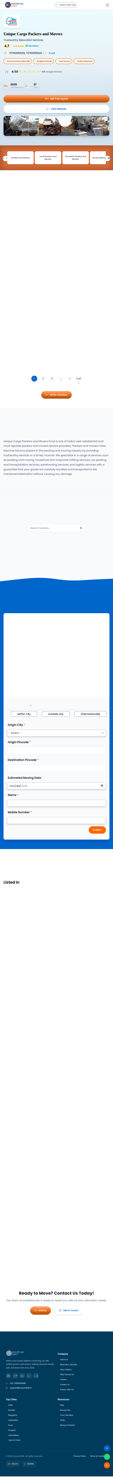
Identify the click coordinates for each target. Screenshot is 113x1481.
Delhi (10, 1408)
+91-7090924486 (18, 1386)
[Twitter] (16, 1378)
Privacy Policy (80, 1461)
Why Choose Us (67, 1377)
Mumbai (12, 1414)
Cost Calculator (67, 1419)
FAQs (62, 1424)
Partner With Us (67, 1393)
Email (50, 53)
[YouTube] (39, 1378)
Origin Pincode (18, 745)
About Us (64, 1362)
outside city (56, 716)
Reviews (31, 46)
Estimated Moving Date (24, 780)
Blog (62, 1408)
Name (12, 797)
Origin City (15, 727)
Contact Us (65, 1387)
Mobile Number (19, 815)
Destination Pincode (22, 762)
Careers (64, 1382)
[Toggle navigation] (107, 5)
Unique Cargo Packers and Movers (42, 33)
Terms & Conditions (98, 1461)
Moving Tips (66, 1414)
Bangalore (13, 1419)
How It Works (66, 1372)
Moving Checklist (68, 1429)
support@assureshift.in (21, 1391)
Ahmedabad (14, 1439)
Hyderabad (13, 1424)
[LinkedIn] (24, 1378)
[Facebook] (9, 1378)
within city (24, 716)
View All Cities (15, 1445)
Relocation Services (69, 1367)
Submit (97, 832)
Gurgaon (12, 1434)
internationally (90, 716)
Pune (10, 1429)
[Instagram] (32, 1378)
